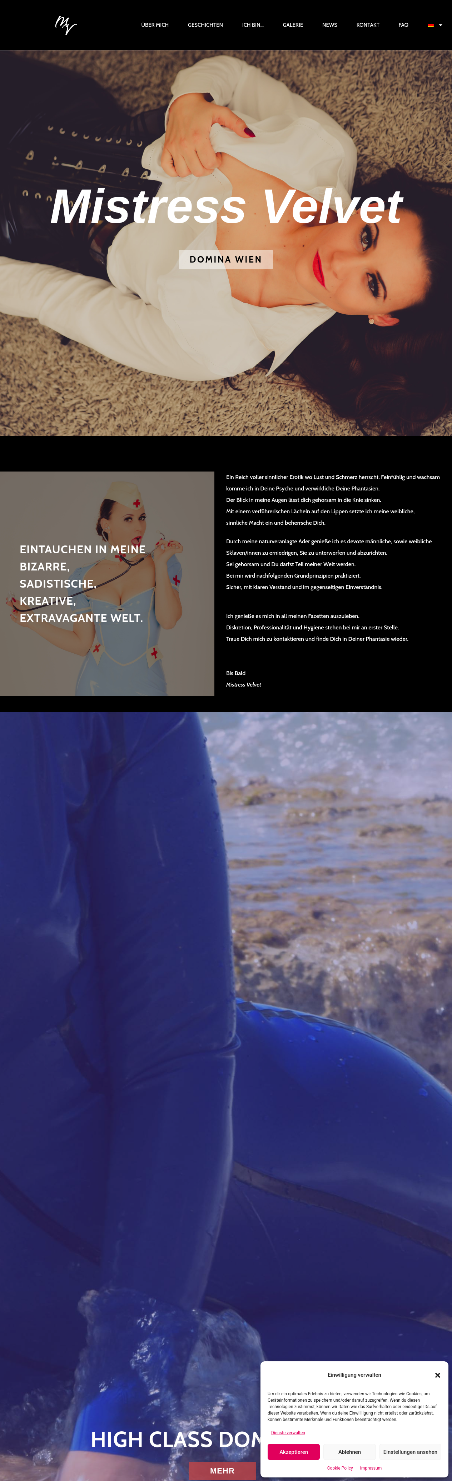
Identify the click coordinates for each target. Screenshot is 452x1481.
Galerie (293, 25)
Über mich (155, 25)
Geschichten (205, 25)
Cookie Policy (340, 1468)
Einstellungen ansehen (410, 1452)
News (329, 25)
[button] (437, 1375)
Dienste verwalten (288, 1432)
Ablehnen (349, 1452)
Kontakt (368, 25)
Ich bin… (253, 25)
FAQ (403, 25)
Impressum (371, 1468)
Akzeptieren (293, 1452)
